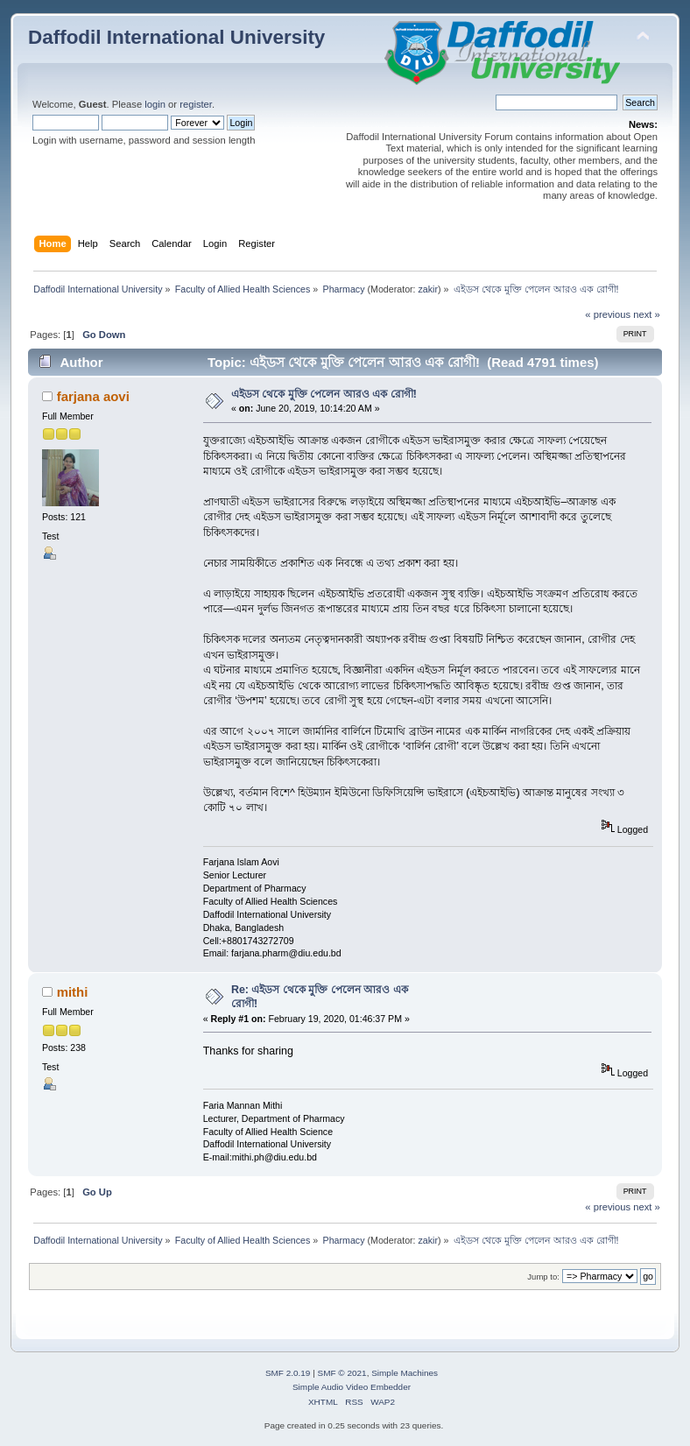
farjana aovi (93, 396)
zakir (429, 289)
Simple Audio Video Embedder (351, 1387)
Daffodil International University (176, 37)
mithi (72, 991)
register (196, 104)
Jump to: (543, 1276)
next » (646, 314)
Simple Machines (404, 1373)
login (154, 104)
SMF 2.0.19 (288, 1373)
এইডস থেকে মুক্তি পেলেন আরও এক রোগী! (324, 394)
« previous (607, 314)
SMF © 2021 (342, 1373)
